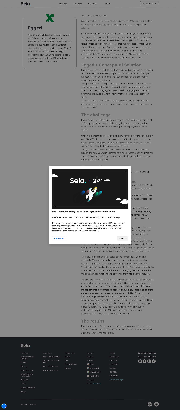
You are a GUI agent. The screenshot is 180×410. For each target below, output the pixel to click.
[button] (4, 406)
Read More (59, 238)
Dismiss (122, 238)
